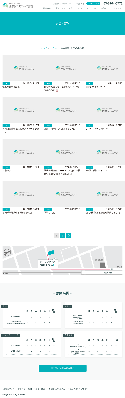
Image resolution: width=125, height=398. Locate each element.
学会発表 (65, 48)
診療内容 (47, 8)
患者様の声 (78, 48)
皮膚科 (68, 306)
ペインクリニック (11, 335)
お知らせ (105, 8)
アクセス (117, 8)
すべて (44, 48)
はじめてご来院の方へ (87, 8)
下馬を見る (79, 4)
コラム (53, 48)
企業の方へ (67, 4)
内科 (5, 306)
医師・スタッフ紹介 (64, 8)
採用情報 (55, 4)
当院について (9, 389)
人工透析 (69, 335)
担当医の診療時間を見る (62, 368)
